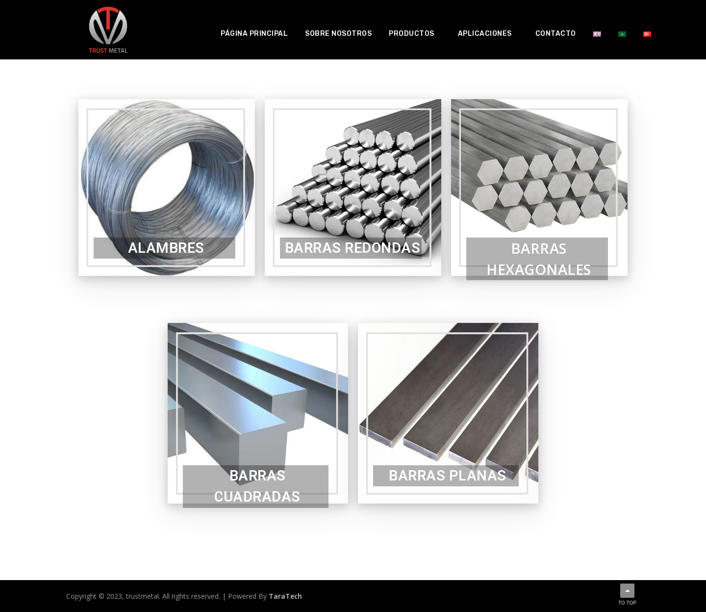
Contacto (555, 33)
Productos (411, 33)
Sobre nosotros (338, 33)
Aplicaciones (485, 33)
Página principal (254, 33)
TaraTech (285, 596)
